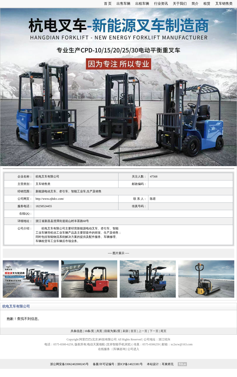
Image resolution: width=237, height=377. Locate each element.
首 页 (108, 3)
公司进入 (133, 349)
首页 (134, 331)
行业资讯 (161, 3)
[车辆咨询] (120, 349)
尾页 (163, 331)
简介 (195, 3)
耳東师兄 (168, 364)
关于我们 (180, 3)
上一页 (142, 331)
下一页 (154, 331)
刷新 (126, 331)
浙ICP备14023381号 (130, 364)
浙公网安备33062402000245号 (69, 364)
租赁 (206, 3)
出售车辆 (123, 3)
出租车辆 (142, 3)
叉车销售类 (224, 3)
